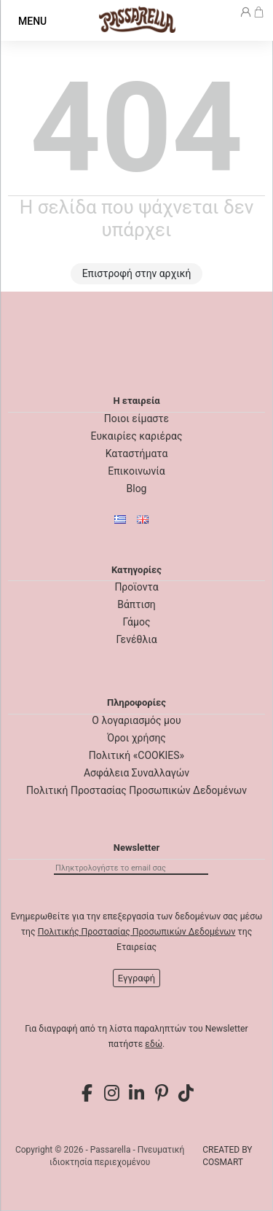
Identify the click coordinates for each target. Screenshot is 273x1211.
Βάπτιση (136, 604)
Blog (137, 488)
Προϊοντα (136, 587)
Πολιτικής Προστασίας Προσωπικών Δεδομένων (137, 932)
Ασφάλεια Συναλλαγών (136, 773)
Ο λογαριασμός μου (136, 720)
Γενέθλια (136, 639)
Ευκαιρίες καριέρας (137, 436)
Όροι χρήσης (136, 738)
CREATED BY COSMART (227, 1156)
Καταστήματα (137, 453)
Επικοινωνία (136, 471)
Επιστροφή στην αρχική (136, 273)
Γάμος (137, 622)
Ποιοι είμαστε (136, 418)
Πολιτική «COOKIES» (136, 755)
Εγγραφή (136, 978)
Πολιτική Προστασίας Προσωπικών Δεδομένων (136, 790)
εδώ (153, 1044)
